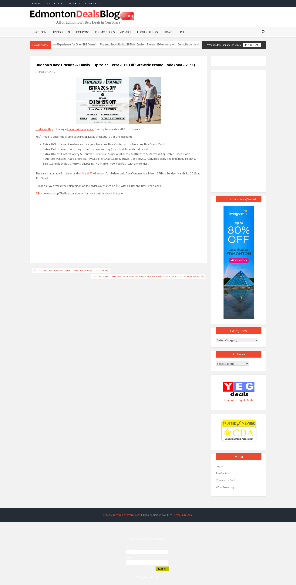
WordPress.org (225, 487)
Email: (129, 558)
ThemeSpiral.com (182, 514)
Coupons (82, 32)
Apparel (126, 32)
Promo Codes (105, 32)
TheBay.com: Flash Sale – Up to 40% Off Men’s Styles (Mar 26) (73, 270)
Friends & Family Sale (80, 129)
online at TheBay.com (91, 173)
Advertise (75, 3)
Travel (168, 32)
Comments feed (225, 480)
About (36, 3)
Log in (219, 466)
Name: (129, 547)
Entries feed (223, 473)
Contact (59, 3)
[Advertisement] (118, 225)
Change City (92, 3)
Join (47, 3)
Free (182, 32)
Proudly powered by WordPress (121, 514)
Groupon (39, 32)
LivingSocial (61, 32)
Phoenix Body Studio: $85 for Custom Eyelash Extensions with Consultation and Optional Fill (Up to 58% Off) (170, 44)
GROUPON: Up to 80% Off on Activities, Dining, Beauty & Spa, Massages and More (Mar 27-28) (146, 276)
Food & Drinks (147, 32)
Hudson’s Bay (44, 129)
